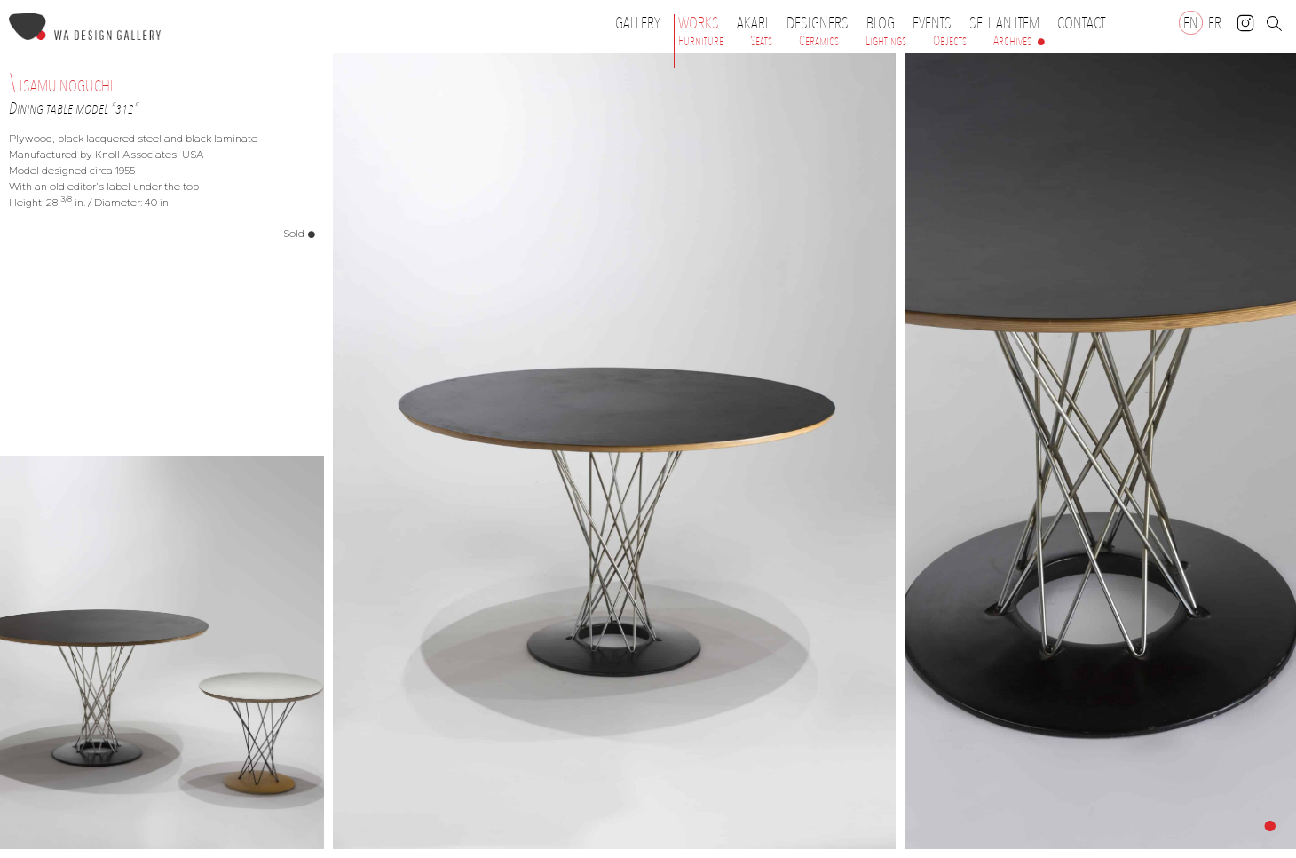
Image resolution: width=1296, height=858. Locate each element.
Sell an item (1004, 23)
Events (936, 23)
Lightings (885, 41)
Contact (1081, 23)
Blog (880, 23)
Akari (753, 23)
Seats (761, 41)
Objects (950, 41)
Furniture (700, 41)
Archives (1012, 41)
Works (703, 23)
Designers (821, 23)
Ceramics (819, 41)
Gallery (637, 23)
